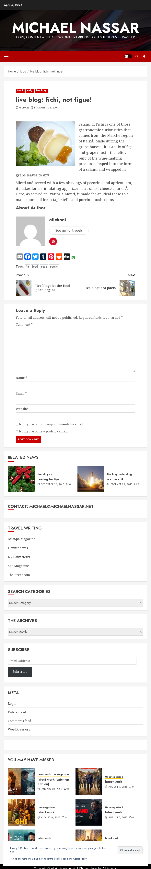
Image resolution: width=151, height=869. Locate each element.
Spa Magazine (18, 566)
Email (21, 393)
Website (22, 409)
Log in (12, 703)
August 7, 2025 (118, 787)
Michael (24, 107)
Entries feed (17, 712)
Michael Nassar (75, 27)
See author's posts (69, 230)
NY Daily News (19, 557)
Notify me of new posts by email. (43, 431)
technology (125, 474)
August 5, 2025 (118, 817)
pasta (44, 267)
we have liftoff (118, 479)
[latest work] (89, 781)
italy (29, 90)
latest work (44, 774)
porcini (54, 267)
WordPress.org (19, 729)
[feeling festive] (21, 479)
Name (21, 378)
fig (27, 267)
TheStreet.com (19, 575)
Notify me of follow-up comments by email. (51, 424)
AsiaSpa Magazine (21, 539)
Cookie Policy (80, 859)
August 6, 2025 (50, 817)
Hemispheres (18, 548)
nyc (51, 474)
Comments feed (19, 721)
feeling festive (48, 479)
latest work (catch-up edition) (53, 781)
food (20, 90)
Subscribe (144, 56)
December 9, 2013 (121, 484)
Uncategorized (61, 774)
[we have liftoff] (90, 479)
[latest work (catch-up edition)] (21, 781)
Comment (24, 324)
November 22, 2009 (46, 107)
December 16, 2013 (52, 484)
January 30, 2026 (51, 789)
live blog (41, 90)
